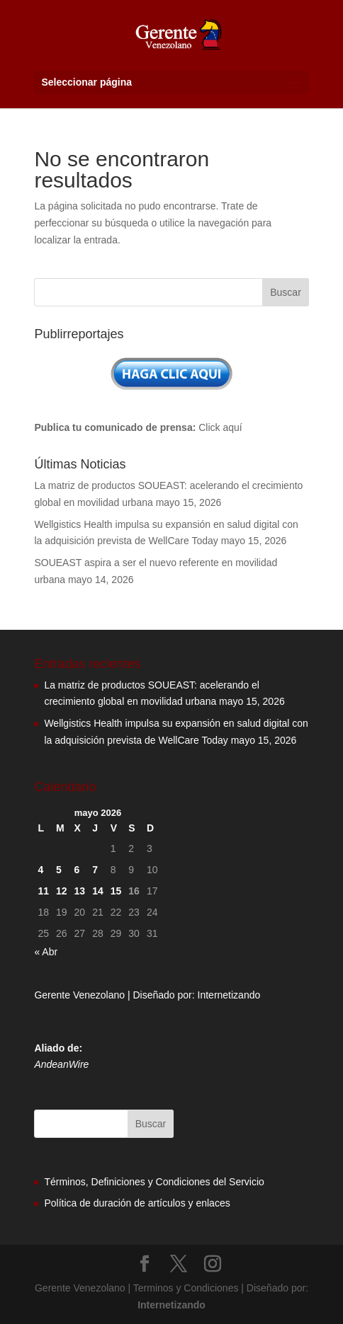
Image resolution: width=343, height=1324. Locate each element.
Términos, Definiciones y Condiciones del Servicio (154, 1181)
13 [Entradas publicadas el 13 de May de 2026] (80, 891)
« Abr (45, 951)
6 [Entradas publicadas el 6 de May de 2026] (77, 869)
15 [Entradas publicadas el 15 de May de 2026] (116, 891)
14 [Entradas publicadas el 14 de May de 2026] (97, 891)
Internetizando (229, 995)
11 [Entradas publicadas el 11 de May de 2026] (43, 891)
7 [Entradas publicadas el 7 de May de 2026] (95, 869)
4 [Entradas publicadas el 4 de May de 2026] (40, 869)
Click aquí (220, 427)
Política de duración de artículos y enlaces (137, 1203)
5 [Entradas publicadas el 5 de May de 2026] (59, 869)
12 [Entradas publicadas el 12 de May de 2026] (61, 891)
